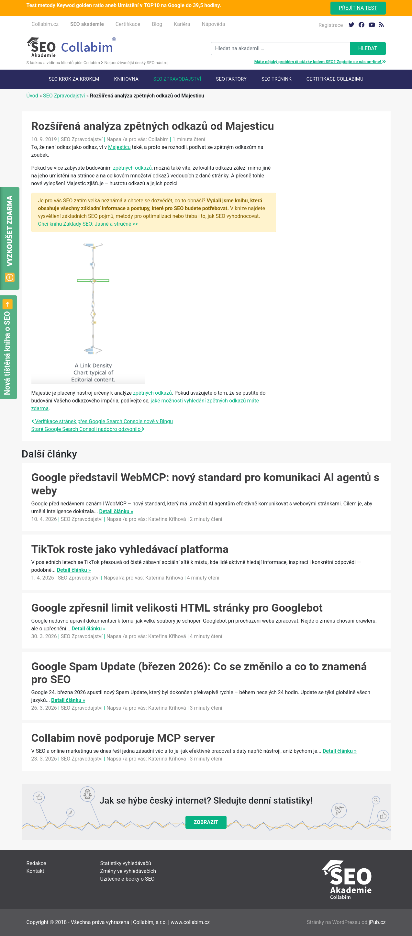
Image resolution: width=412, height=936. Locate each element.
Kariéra (182, 24)
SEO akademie (87, 24)
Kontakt (35, 871)
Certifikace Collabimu (334, 79)
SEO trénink (277, 79)
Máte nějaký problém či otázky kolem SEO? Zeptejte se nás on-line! (320, 61)
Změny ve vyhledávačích (128, 871)
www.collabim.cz (190, 922)
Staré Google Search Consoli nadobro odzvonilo (88, 429)
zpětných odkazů (132, 168)
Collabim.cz (45, 24)
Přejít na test (358, 8)
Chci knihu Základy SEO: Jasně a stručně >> (88, 224)
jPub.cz (377, 922)
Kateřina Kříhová (167, 519)
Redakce (36, 863)
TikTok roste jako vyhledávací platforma (130, 549)
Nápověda (213, 24)
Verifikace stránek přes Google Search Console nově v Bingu (102, 421)
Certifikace (128, 24)
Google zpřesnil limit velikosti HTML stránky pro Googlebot (177, 607)
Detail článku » (116, 511)
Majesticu (119, 147)
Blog (157, 24)
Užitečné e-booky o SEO (127, 879)
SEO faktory (231, 79)
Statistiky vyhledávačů (125, 863)
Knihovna (126, 79)
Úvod (32, 96)
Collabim (158, 139)
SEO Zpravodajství (177, 79)
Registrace (330, 25)
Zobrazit (206, 822)
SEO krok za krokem (74, 79)
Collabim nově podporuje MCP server (123, 737)
